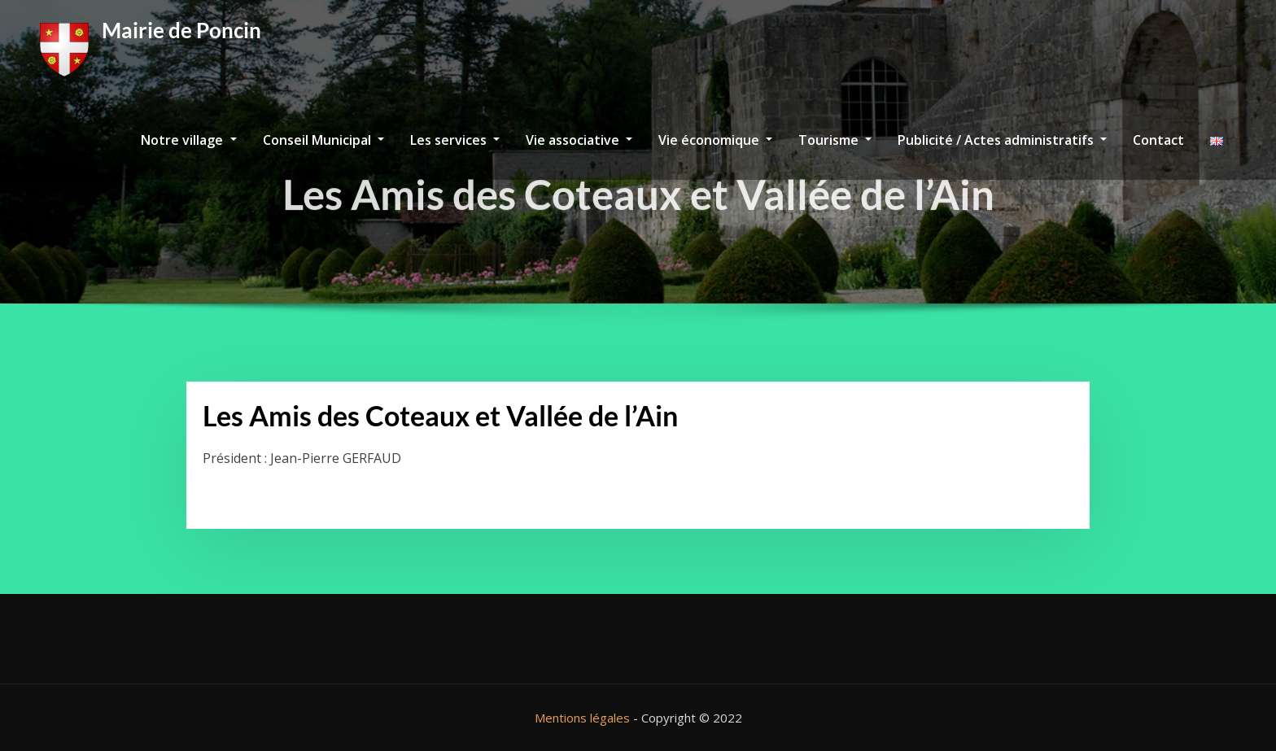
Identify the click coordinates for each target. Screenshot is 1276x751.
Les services (455, 140)
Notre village (188, 140)
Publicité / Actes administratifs (1002, 140)
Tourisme (835, 140)
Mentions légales (582, 718)
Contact (1158, 140)
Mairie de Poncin (181, 30)
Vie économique (715, 140)
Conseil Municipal (323, 140)
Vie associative (579, 140)
